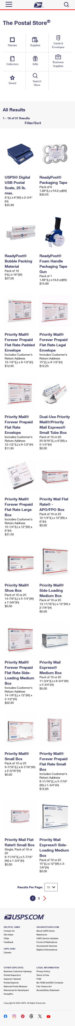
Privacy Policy (43, 971)
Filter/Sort (32, 123)
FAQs (6, 938)
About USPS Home (45, 931)
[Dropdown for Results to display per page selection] (51, 887)
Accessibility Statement (47, 990)
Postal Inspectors (12, 975)
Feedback (8, 942)
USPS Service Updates (47, 938)
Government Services (46, 946)
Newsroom (41, 934)
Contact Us (9, 931)
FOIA (38, 979)
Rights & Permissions (46, 949)
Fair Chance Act (44, 986)
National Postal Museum (15, 986)
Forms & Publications (46, 942)
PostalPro (8, 994)
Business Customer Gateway (18, 971)
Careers (7, 952)
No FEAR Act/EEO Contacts (49, 982)
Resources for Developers (16, 990)
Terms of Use (42, 975)
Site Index (8, 934)
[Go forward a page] (44, 898)
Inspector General (12, 979)
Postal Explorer (11, 982)
